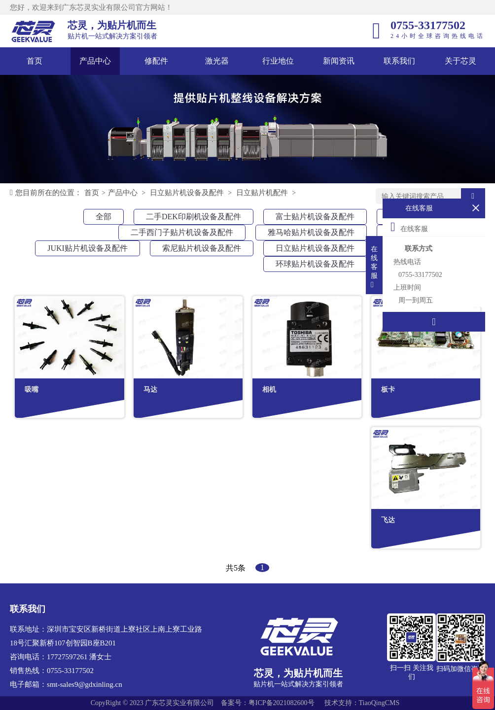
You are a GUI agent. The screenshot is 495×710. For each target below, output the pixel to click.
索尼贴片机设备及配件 (201, 248)
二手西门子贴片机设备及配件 (182, 232)
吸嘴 (31, 389)
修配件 (156, 61)
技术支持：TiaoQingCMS (362, 703)
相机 (269, 389)
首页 (34, 61)
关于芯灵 (460, 61)
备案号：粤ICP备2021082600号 (268, 703)
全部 (103, 216)
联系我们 (399, 61)
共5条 (236, 568)
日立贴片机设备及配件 (187, 193)
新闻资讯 (338, 61)
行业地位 (278, 61)
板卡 (388, 389)
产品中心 (95, 61)
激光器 (217, 61)
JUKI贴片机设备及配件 (87, 248)
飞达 (388, 520)
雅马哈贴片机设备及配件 (311, 232)
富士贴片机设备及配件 (315, 216)
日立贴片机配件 (262, 193)
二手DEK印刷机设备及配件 (193, 216)
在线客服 (409, 227)
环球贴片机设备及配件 (315, 264)
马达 (150, 389)
